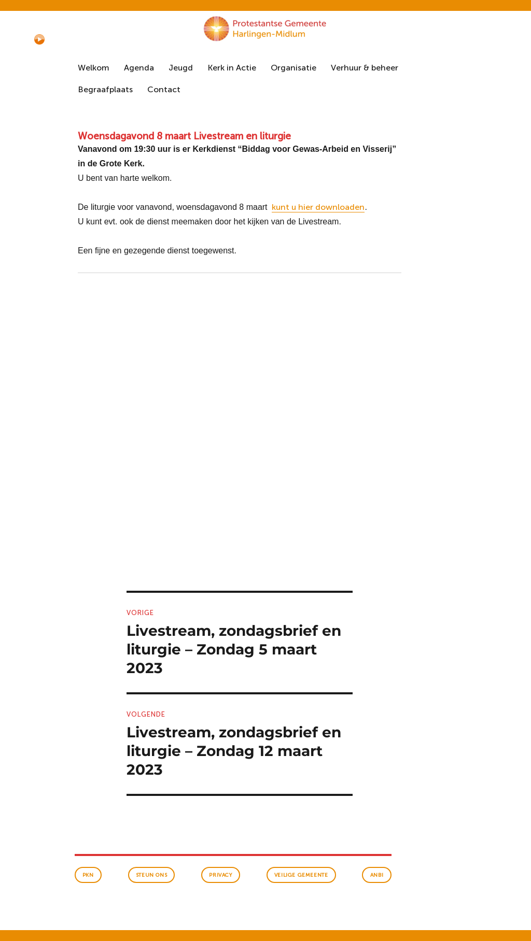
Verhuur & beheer (364, 68)
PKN (88, 875)
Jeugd (181, 68)
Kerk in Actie (231, 68)
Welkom (93, 68)
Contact (163, 89)
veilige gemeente (301, 875)
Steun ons (151, 875)
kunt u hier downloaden (318, 207)
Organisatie (293, 68)
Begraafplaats (105, 89)
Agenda (139, 68)
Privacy (220, 875)
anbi (377, 875)
